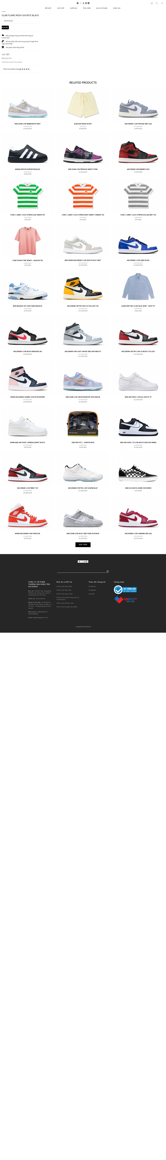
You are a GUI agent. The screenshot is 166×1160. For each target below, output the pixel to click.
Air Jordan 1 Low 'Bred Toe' (27, 1102)
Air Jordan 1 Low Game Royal (138, 874)
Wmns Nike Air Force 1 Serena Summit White (27, 1056)
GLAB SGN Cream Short (83, 737)
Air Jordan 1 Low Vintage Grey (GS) (138, 737)
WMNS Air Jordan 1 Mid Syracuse (27, 1147)
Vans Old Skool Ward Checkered (138, 1102)
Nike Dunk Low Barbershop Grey (28, 737)
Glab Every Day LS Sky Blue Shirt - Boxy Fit (138, 920)
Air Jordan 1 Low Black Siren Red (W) (27, 965)
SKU (3, 672)
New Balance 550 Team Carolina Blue (27, 920)
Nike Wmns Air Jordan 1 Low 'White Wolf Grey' (83, 874)
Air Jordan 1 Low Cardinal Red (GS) (138, 1147)
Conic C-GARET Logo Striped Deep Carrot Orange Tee (83, 829)
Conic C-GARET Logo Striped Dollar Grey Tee (138, 829)
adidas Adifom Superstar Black (27, 783)
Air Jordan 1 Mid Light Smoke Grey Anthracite (83, 965)
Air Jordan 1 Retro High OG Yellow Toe (83, 920)
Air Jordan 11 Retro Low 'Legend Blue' (83, 1102)
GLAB (4, 625)
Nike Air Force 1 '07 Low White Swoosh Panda (138, 1056)
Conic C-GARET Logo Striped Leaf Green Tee (27, 829)
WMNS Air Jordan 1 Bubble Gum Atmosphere (27, 1011)
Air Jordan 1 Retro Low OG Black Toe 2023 (138, 965)
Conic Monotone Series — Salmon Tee (27, 874)
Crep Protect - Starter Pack (83, 1056)
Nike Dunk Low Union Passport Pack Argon (83, 1011)
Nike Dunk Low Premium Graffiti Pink (83, 783)
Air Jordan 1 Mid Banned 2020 (138, 783)
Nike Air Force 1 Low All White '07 (138, 1011)
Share (4, 641)
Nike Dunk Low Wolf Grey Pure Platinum (83, 1147)
